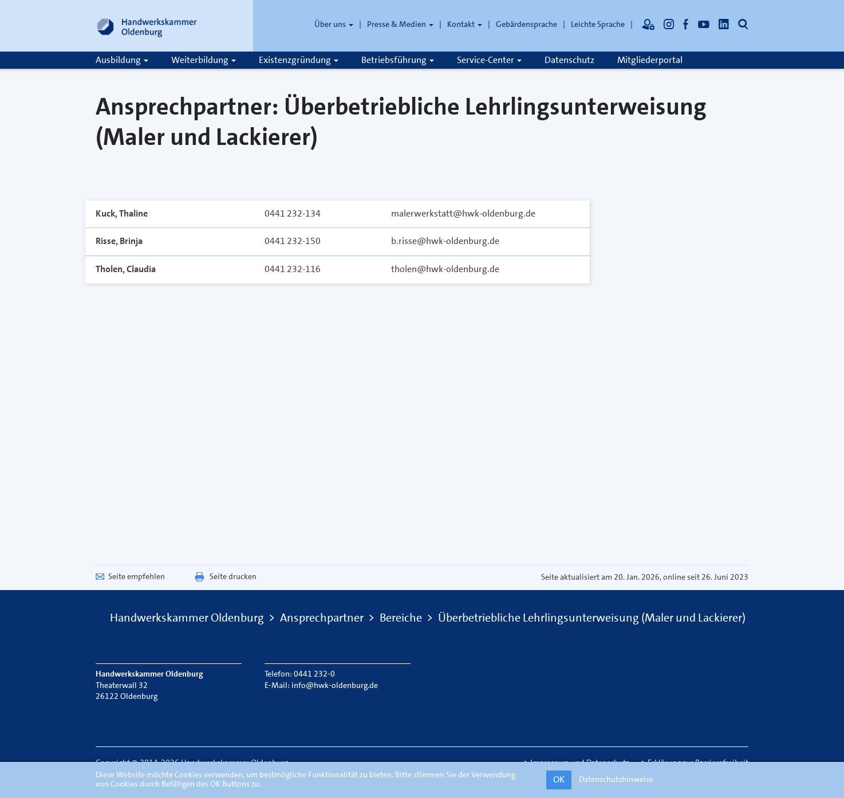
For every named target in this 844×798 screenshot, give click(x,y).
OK (559, 779)
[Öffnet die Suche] (743, 24)
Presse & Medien (400, 24)
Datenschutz (569, 60)
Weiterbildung (203, 60)
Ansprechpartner (322, 617)
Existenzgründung (298, 60)
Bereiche (401, 617)
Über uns (333, 24)
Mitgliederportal (650, 60)
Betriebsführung (397, 60)
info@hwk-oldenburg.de (334, 685)
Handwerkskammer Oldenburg (187, 617)
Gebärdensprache (526, 24)
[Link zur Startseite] (147, 26)
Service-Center (489, 60)
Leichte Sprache (598, 24)
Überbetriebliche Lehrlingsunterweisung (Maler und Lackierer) (592, 617)
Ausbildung (122, 60)
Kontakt (464, 24)
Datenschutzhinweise (616, 779)
